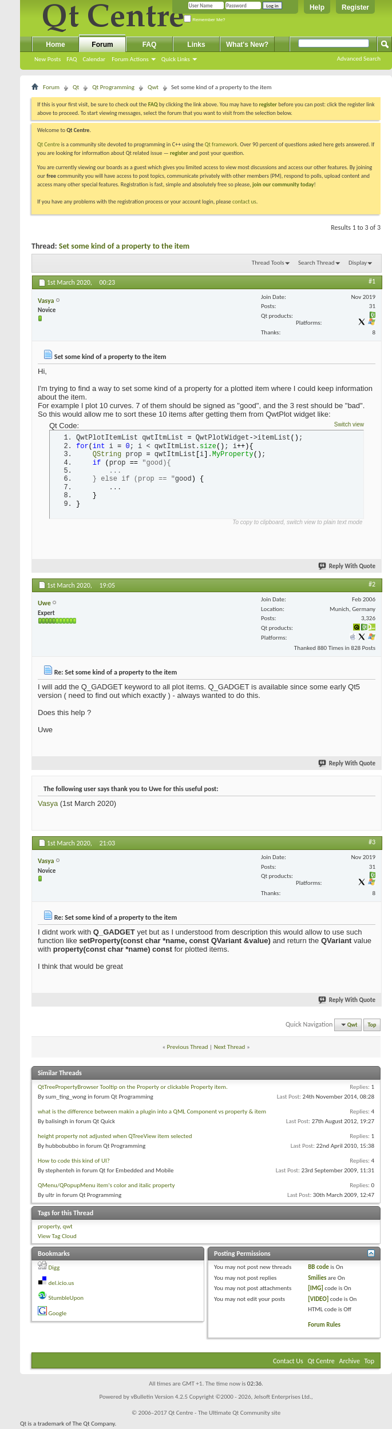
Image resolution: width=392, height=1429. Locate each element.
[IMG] (315, 1288)
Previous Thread (187, 1047)
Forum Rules (324, 1324)
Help (317, 7)
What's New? (247, 45)
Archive (349, 1361)
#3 (372, 842)
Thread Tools (268, 262)
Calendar (93, 59)
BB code (318, 1267)
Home (55, 45)
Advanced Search (359, 58)
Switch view (349, 424)
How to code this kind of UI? (74, 1160)
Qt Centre (48, 144)
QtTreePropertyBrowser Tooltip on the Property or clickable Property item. (133, 1087)
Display (358, 262)
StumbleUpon (66, 1298)
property (49, 1226)
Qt (76, 87)
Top (372, 1024)
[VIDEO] (318, 1299)
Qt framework (221, 144)
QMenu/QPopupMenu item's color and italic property (106, 1185)
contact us (244, 201)
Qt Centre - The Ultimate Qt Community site (224, 1412)
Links (196, 45)
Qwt (153, 87)
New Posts (47, 59)
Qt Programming (113, 87)
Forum (102, 45)
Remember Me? (204, 19)
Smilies (317, 1278)
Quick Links (175, 59)
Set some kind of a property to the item (124, 246)
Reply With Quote (347, 566)
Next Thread (230, 1047)
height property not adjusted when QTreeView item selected (115, 1136)
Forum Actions (130, 59)
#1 (372, 281)
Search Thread (316, 262)
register (179, 153)
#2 (372, 584)
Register (355, 7)
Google (58, 1313)
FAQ (71, 59)
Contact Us (288, 1361)
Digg (54, 1267)
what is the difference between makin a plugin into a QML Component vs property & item (152, 1111)
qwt (67, 1226)
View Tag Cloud (57, 1236)
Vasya (48, 803)
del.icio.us (61, 1283)
